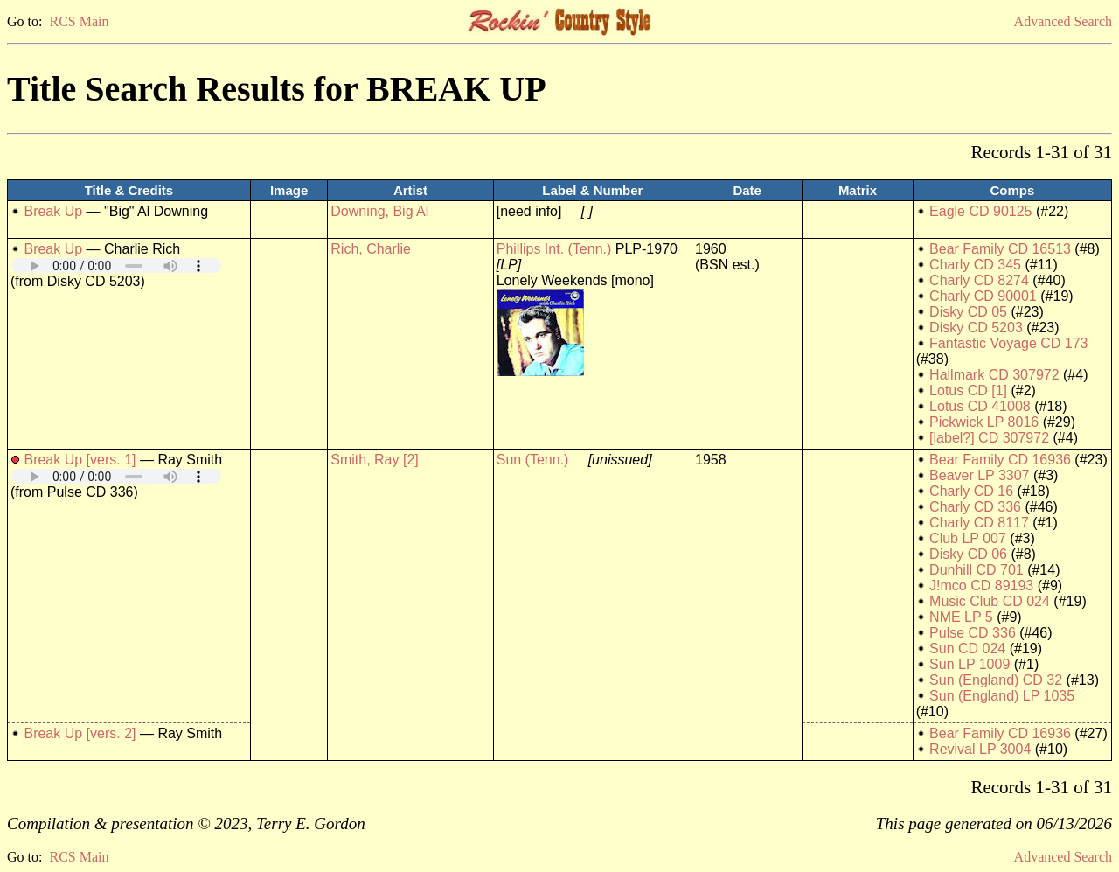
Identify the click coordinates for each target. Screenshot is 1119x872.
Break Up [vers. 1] (80, 459)
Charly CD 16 (971, 491)
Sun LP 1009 (969, 664)
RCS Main (78, 21)
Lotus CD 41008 (980, 406)
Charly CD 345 (975, 264)
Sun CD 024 (967, 648)
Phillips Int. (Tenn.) (554, 248)
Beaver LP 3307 (979, 475)
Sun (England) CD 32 (995, 680)
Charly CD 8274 (979, 280)
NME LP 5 (961, 617)
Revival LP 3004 (980, 749)
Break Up (53, 211)
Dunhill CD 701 (976, 569)
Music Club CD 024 (989, 601)
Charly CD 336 (975, 506)
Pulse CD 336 (972, 632)
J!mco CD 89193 (981, 585)
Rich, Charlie (370, 248)
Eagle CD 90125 (980, 211)
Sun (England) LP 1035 (1001, 695)
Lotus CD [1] (968, 390)
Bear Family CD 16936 (1000, 459)
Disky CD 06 (968, 554)
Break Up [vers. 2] (80, 733)
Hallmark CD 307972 (994, 374)
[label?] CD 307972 (989, 437)
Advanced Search (1063, 21)
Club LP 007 (967, 538)
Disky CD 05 (968, 311)
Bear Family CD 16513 (1000, 248)
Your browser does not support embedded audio (116, 265)
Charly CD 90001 (983, 296)
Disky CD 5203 (976, 327)
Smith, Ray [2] (374, 459)
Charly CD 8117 (979, 522)
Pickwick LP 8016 (984, 422)
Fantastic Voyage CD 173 (1008, 343)
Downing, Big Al (379, 211)
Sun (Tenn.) (533, 459)
